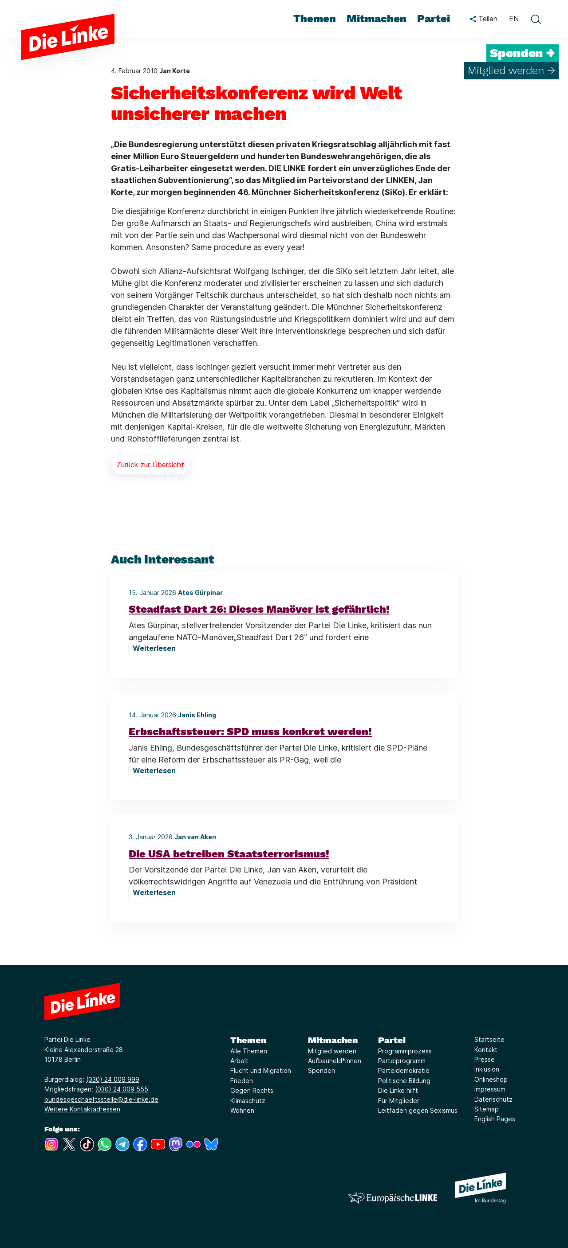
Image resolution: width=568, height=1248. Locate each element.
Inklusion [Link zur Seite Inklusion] (486, 1069)
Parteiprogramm (402, 1060)
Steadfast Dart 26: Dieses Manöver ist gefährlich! (259, 609)
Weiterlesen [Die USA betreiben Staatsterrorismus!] (154, 892)
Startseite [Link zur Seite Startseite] (489, 1039)
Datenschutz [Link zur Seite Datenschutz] (493, 1099)
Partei (392, 1040)
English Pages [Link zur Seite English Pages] (494, 1119)
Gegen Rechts (251, 1090)
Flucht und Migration (260, 1070)
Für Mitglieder (398, 1100)
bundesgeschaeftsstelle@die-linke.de (101, 1099)
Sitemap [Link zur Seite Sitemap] (486, 1109)
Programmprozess (405, 1051)
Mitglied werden (332, 1051)
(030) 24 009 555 (121, 1089)
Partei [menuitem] (433, 18)
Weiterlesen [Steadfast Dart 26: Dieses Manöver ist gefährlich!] (154, 648)
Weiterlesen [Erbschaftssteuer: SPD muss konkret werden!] (154, 770)
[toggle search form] (536, 19)
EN (514, 18)
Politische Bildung (404, 1080)
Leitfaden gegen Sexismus (418, 1110)
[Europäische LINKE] (392, 1198)
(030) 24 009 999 (112, 1079)
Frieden (241, 1080)
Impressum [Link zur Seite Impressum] (489, 1089)
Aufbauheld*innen (334, 1060)
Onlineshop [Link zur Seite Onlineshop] (491, 1079)
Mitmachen (333, 1040)
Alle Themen (248, 1051)
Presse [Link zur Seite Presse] (484, 1059)
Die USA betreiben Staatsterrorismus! (229, 854)
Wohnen (242, 1110)
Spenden (321, 1070)
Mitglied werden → (511, 70)
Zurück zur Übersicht (150, 464)
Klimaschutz (247, 1100)
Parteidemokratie (404, 1070)
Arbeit (239, 1060)
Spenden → (522, 53)
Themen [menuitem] (314, 18)
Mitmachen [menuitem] (376, 18)
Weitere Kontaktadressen (82, 1109)
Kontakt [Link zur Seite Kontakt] (485, 1049)
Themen (248, 1040)
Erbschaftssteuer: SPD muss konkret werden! (250, 731)
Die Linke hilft (398, 1090)
